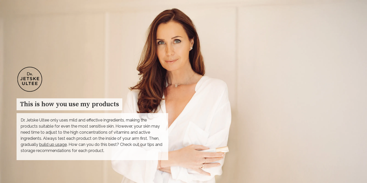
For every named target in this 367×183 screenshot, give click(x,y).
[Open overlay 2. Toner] (336, 113)
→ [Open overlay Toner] (334, 156)
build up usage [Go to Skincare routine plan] (53, 144)
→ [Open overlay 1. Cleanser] (336, 82)
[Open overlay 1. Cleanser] (336, 44)
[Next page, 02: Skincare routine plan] (354, 162)
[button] (316, 158)
